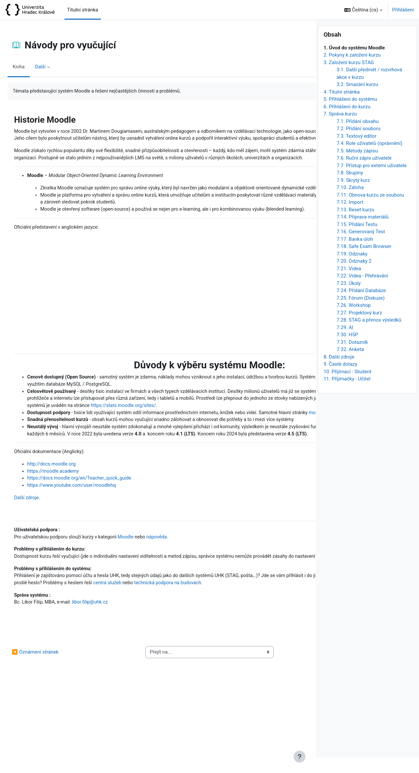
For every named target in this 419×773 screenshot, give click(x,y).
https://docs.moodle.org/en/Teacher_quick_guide (97, 544)
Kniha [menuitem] (34, 67)
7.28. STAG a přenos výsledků (369, 336)
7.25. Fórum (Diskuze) (361, 314)
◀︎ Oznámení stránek (50, 737)
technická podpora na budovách (65, 666)
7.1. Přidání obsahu (357, 137)
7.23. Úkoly (349, 299)
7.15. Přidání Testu (357, 240)
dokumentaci (176, 462)
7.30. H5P (347, 350)
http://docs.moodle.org (68, 529)
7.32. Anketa (350, 365)
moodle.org (108, 462)
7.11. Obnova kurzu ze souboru (370, 211)
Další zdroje (42, 564)
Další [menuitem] (56, 67)
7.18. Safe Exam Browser (364, 262)
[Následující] (308, 118)
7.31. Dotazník (352, 358)
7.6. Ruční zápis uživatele (364, 174)
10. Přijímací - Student (347, 387)
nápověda (177, 604)
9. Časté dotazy (340, 380)
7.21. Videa (349, 284)
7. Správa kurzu (340, 129)
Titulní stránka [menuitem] (82, 10)
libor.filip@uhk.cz (108, 686)
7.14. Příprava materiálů (362, 233)
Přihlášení (403, 10)
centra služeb (254, 659)
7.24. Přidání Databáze (361, 306)
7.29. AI (345, 343)
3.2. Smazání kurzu (357, 100)
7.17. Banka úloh (355, 255)
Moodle (146, 604)
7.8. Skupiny (350, 188)
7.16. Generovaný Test (361, 247)
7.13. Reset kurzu (355, 225)
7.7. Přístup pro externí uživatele (372, 181)
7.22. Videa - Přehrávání (362, 291)
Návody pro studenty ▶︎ (273, 737)
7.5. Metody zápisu (357, 166)
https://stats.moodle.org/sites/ (176, 447)
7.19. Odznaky (352, 269)
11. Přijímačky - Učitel (346, 394)
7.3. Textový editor (356, 152)
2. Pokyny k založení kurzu (352, 71)
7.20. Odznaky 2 (354, 277)
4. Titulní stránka (341, 108)
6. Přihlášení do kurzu (346, 122)
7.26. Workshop (354, 321)
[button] (363, 10)
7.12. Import (350, 218)
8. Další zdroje (338, 373)
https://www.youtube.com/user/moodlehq (89, 551)
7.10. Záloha (350, 203)
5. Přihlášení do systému (350, 115)
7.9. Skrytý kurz (353, 196)
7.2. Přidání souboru (358, 144)
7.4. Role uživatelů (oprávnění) (369, 159)
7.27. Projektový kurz (359, 328)
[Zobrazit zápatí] (299, 757)
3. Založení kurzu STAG (348, 78)
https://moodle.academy (70, 537)
